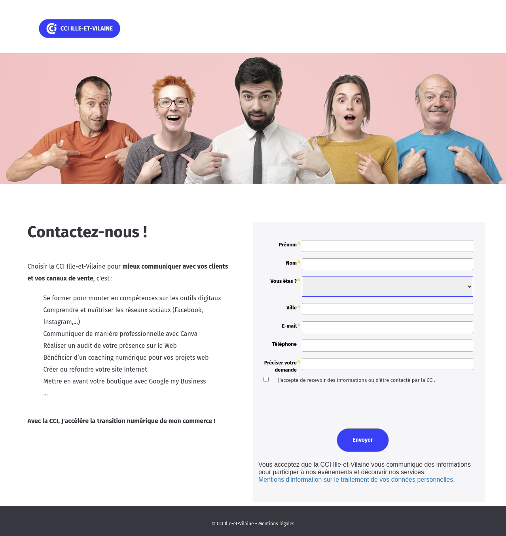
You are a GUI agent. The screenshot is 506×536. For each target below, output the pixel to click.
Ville (291, 308)
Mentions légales (276, 523)
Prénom (288, 245)
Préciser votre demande (280, 366)
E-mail (289, 326)
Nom (291, 263)
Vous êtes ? (284, 281)
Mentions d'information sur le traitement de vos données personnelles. (356, 479)
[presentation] (316, 404)
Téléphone (284, 344)
